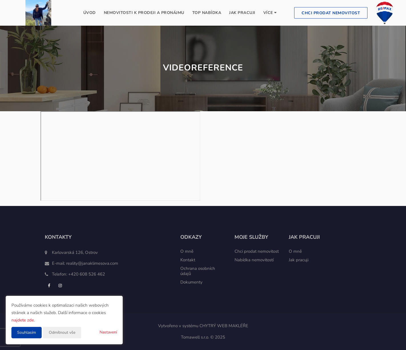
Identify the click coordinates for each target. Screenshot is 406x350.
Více (270, 12)
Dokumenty (191, 282)
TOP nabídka (206, 12)
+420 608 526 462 (86, 274)
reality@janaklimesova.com (92, 263)
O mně (186, 251)
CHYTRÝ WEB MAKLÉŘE (223, 326)
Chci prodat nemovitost (331, 13)
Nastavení (108, 332)
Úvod (89, 12)
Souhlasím (26, 332)
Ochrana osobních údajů (197, 271)
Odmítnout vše (62, 332)
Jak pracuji (242, 12)
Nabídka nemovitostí (254, 260)
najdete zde (22, 320)
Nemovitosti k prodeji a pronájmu (144, 12)
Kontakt (187, 260)
